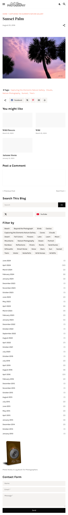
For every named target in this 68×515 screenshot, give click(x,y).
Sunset (25, 93)
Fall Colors (18, 237)
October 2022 (34, 329)
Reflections (20, 245)
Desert (7, 237)
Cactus (49, 228)
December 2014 (34, 424)
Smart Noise (22, 249)
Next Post (60, 191)
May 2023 (34, 301)
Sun (50, 249)
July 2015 (34, 401)
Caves (42, 233)
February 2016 (34, 379)
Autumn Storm (10, 155)
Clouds (49, 90)
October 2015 (34, 392)
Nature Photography (11, 93)
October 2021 (34, 347)
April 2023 (34, 306)
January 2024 (34, 279)
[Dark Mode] (60, 4)
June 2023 (34, 297)
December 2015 (34, 383)
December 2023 (34, 283)
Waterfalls (27, 253)
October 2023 (34, 292)
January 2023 (34, 320)
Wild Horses (40, 253)
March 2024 (34, 269)
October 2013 (34, 429)
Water (15, 253)
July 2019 (34, 361)
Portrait (51, 241)
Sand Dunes (53, 245)
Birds (39, 228)
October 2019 (34, 356)
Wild (38, 130)
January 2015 (34, 420)
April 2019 (34, 365)
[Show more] (44, 100)
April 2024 (34, 265)
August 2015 (34, 397)
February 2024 (34, 274)
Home (5, 14)
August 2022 (34, 338)
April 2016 (34, 374)
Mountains (9, 241)
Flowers (30, 237)
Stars (42, 249)
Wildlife (52, 253)
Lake (39, 237)
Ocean (40, 241)
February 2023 (34, 315)
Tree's (32, 93)
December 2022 (34, 324)
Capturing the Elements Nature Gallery (26, 14)
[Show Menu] (3, 4)
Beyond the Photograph (23, 228)
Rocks (41, 245)
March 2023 (34, 311)
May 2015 (34, 411)
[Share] (64, 25)
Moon (57, 237)
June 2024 (34, 260)
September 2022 (34, 333)
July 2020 (34, 351)
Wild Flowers (9, 130)
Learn (48, 237)
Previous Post (9, 191)
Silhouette (9, 249)
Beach (7, 228)
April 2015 (34, 415)
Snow (34, 249)
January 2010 (34, 433)
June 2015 (34, 406)
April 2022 (34, 342)
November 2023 (34, 288)
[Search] (64, 4)
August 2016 (34, 370)
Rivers (32, 245)
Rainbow (8, 245)
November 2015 (34, 388)
